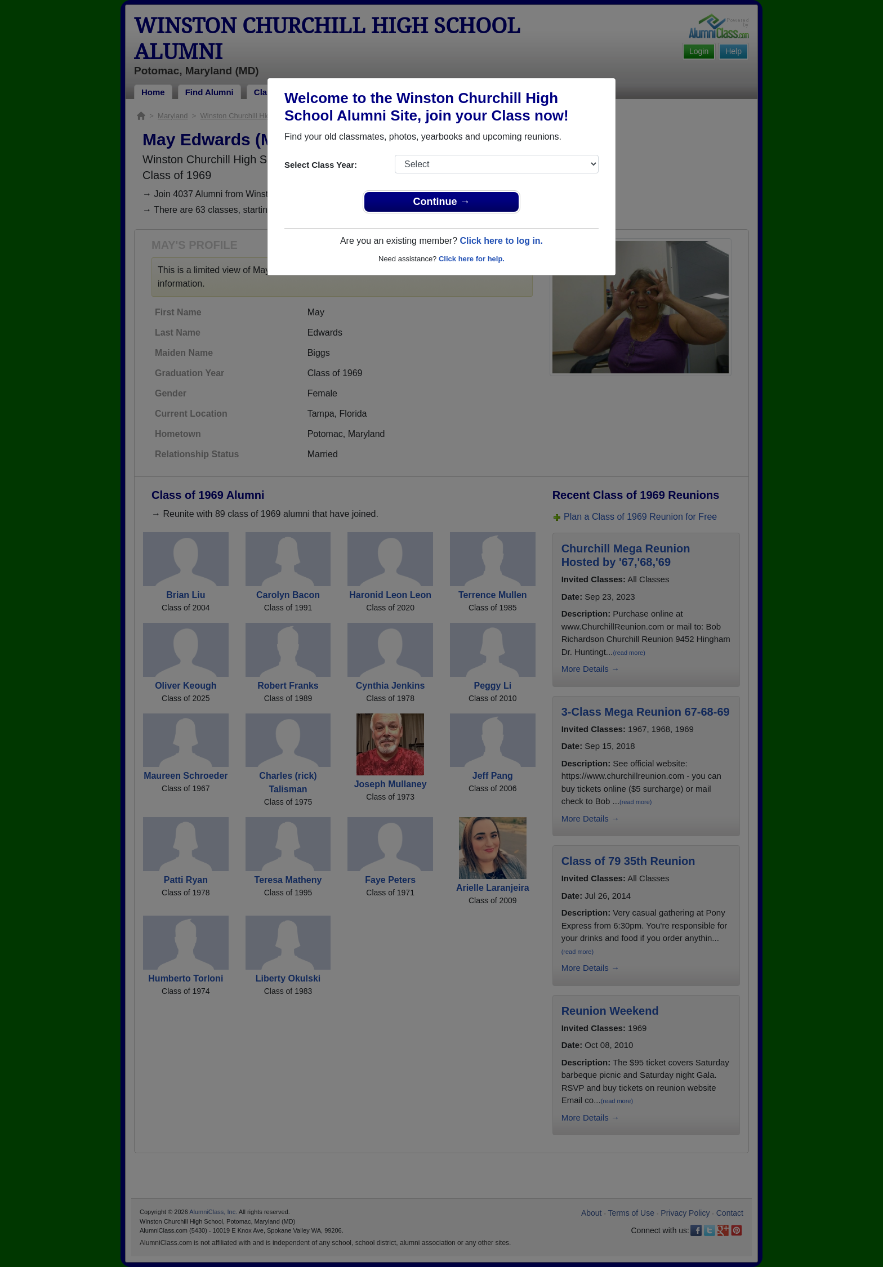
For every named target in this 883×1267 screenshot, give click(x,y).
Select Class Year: (320, 164)
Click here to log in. (501, 241)
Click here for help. (472, 259)
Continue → (441, 201)
